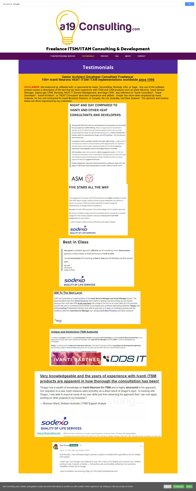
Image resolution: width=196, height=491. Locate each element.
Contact (142, 56)
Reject (167, 486)
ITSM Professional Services (62, 56)
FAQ (116, 56)
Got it (189, 486)
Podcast (105, 56)
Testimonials (88, 56)
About (128, 56)
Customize (178, 486)
